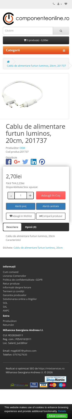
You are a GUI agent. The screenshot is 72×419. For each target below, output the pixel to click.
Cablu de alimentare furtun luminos (34, 247)
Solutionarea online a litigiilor (20, 299)
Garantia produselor (14, 295)
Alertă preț (20, 206)
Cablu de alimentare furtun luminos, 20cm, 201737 (36, 65)
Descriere (12, 227)
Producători (10, 321)
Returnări (8, 325)
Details (62, 411)
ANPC (6, 310)
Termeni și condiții (13, 291)
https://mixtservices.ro (51, 368)
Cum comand (10, 272)
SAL (5, 306)
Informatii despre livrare (17, 287)
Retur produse (11, 283)
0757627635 (20, 354)
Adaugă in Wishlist (21, 216)
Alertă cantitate (51, 206)
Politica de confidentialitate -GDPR (22, 279)
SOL (5, 303)
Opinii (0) (30, 227)
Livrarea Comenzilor (14, 276)
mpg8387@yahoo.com (23, 350)
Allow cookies (57, 415)
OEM (22, 148)
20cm (59, 247)
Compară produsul (50, 216)
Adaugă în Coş (50, 195)
